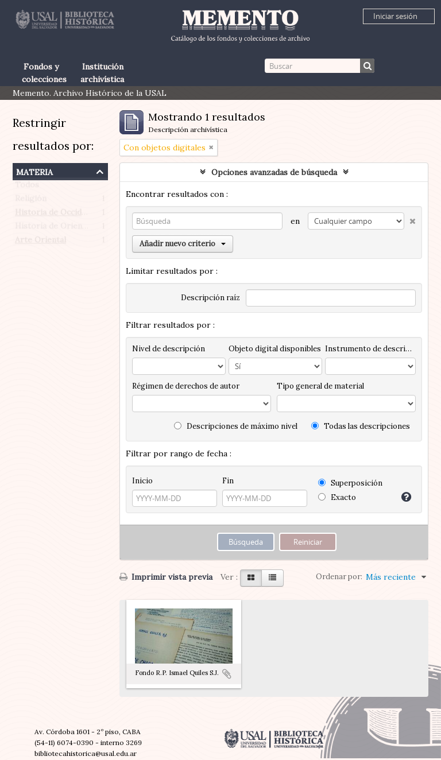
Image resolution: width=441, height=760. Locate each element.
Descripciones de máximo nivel (235, 426)
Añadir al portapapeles (227, 674)
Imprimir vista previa (165, 577)
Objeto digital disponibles (275, 349)
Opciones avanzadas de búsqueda (274, 172)
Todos (27, 187)
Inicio (142, 481)
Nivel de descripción (168, 349)
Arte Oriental (40, 242)
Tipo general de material (320, 386)
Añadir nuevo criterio (183, 244)
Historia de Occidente (57, 215)
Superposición (350, 483)
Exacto (337, 497)
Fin (228, 481)
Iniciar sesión (395, 16)
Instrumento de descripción (370, 349)
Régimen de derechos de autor (185, 386)
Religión (31, 201)
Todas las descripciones (360, 426)
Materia (34, 171)
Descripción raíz (210, 298)
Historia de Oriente (52, 228)
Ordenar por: (339, 576)
